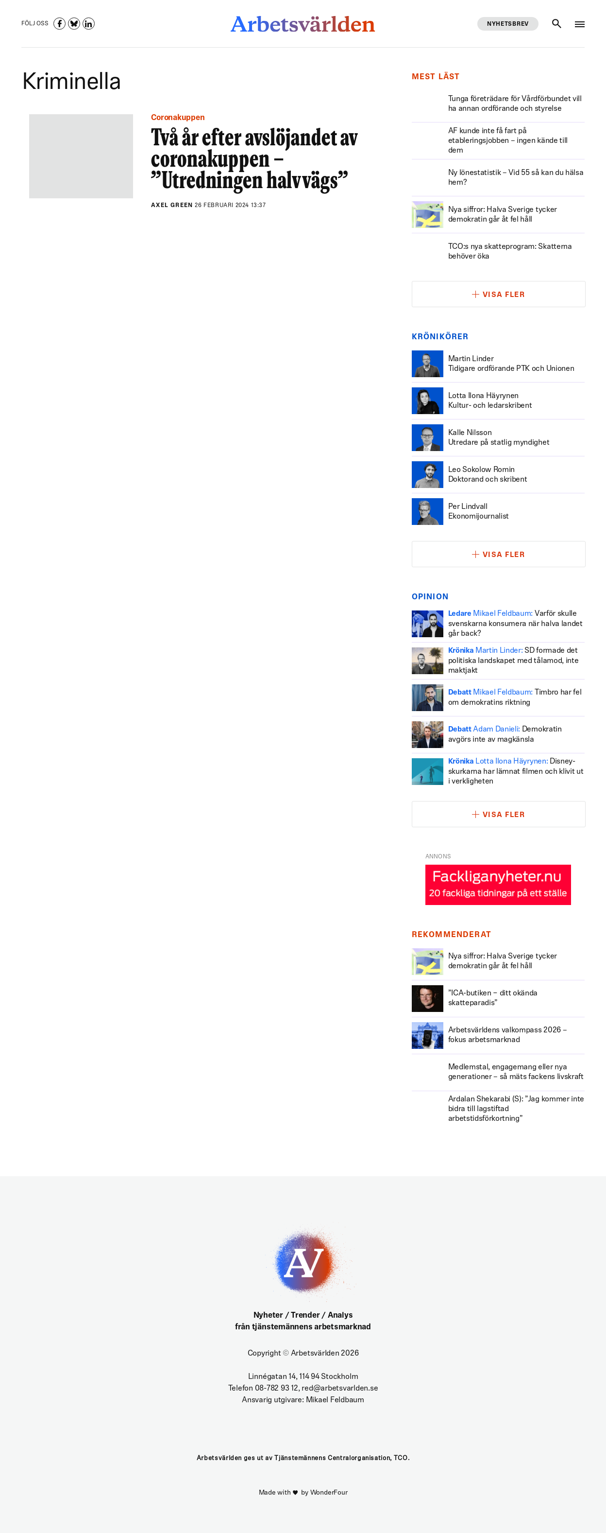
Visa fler (504, 295)
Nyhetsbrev (508, 24)
